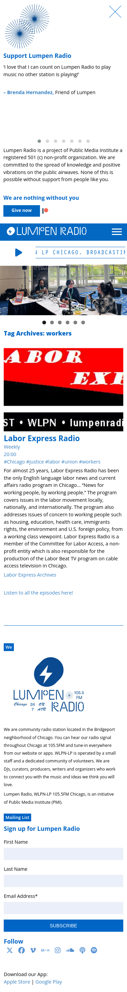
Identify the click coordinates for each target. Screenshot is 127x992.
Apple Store (17, 981)
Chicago (16, 461)
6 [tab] (83, 322)
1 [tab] (44, 322)
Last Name (15, 869)
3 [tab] (60, 322)
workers (91, 461)
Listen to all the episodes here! (38, 592)
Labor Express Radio (42, 438)
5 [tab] (75, 322)
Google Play (48, 981)
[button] (39, 141)
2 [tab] (52, 322)
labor (54, 461)
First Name (16, 842)
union (71, 461)
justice (36, 461)
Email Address (21, 896)
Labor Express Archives (30, 575)
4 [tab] (67, 322)
